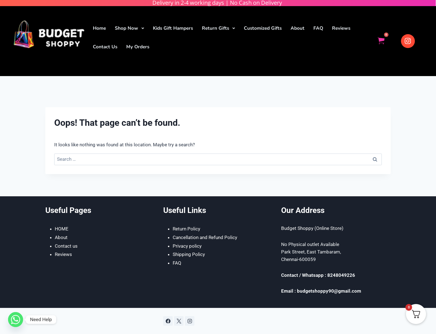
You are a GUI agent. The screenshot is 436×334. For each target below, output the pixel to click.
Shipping (182, 254)
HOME (61, 229)
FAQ (177, 263)
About (61, 237)
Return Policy (186, 229)
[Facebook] (168, 321)
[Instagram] (189, 321)
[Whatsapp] (15, 319)
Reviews (63, 254)
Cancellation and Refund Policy (205, 237)
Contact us (66, 246)
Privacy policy (187, 246)
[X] (179, 321)
